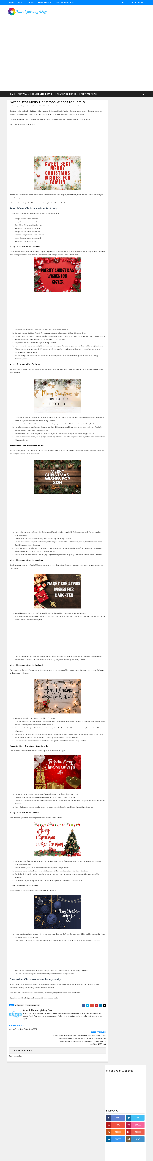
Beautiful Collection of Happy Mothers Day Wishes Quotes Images (128, 279)
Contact (31, 2)
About (21, 2)
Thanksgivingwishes (83, 1085)
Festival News (89, 85)
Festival (23, 85)
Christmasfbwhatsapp (74, 1076)
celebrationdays (61, 1089)
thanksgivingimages (62, 1093)
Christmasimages (62, 97)
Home (12, 2)
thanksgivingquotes (62, 1097)
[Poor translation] (9, 1126)
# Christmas (20, 1007)
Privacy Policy (45, 2)
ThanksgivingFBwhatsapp (64, 1085)
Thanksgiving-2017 (49, 1109)
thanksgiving (85, 1089)
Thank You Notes (66, 85)
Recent (115, 207)
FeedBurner (125, 1084)
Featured (135, 207)
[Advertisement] (76, 43)
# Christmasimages (33, 1007)
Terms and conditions (65, 2)
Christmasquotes (75, 97)
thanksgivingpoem (79, 1093)
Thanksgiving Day (23, 1109)
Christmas (51, 97)
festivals (73, 1089)
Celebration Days (42, 85)
